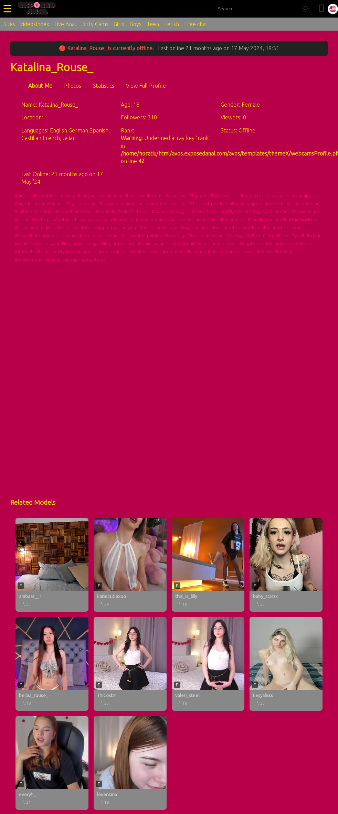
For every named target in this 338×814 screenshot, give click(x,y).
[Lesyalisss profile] (286, 664)
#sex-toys (234, 235)
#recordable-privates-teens (89, 235)
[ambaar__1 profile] (51, 565)
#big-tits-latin (48, 203)
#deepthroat (205, 211)
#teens (43, 251)
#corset (159, 211)
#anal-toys (175, 195)
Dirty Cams (94, 24)
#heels (237, 219)
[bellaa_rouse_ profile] (51, 664)
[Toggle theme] (305, 8)
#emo (282, 211)
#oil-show (167, 227)
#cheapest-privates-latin (212, 203)
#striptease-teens (293, 243)
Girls (119, 24)
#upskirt (53, 259)
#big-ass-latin (222, 195)
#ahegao (86, 195)
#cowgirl (179, 211)
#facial (21, 219)
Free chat (196, 24)
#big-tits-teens (80, 203)
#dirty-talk (232, 211)
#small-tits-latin (306, 235)
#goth (110, 219)
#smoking (60, 243)
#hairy (126, 219)
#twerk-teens (28, 259)
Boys (135, 24)
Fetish (171, 24)
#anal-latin (124, 195)
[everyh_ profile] (51, 763)
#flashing (40, 219)
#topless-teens (144, 251)
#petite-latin (256, 227)
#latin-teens (57, 227)
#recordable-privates (35, 235)
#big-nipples (304, 195)
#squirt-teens (195, 243)
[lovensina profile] (130, 763)
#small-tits (277, 235)
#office (146, 227)
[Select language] (333, 9)
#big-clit (280, 195)
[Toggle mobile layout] (321, 8)
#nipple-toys (106, 227)
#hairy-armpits (150, 219)
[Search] (289, 8)
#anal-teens (150, 195)
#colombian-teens (74, 211)
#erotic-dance (305, 211)
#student (23, 251)
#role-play (174, 235)
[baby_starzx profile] (286, 565)
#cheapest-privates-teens (266, 203)
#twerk (263, 251)
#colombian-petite (33, 211)
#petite (232, 227)
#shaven (255, 235)
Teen (153, 24)
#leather (82, 227)
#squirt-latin (167, 243)
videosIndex (34, 24)
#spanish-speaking (92, 243)
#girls (19, 195)
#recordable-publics (140, 235)
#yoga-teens (93, 259)
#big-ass (197, 195)
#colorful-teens (132, 211)
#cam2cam (131, 203)
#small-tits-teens (30, 243)
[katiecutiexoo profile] (130, 565)
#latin (36, 227)
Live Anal (65, 24)
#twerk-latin (286, 251)
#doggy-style (259, 211)
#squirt (144, 243)
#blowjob (107, 203)
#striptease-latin (255, 243)
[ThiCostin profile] (130, 664)
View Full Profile (146, 86)
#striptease (224, 243)
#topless (86, 251)
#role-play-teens (205, 235)
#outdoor (211, 227)
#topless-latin (112, 251)
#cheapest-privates (165, 203)
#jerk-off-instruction (296, 219)
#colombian (307, 203)
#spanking (124, 243)
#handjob (206, 219)
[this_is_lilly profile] (208, 565)
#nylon (129, 227)
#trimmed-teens (236, 251)
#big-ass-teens (253, 195)
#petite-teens (287, 227)
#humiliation (259, 219)
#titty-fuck (64, 251)
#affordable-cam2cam (51, 195)
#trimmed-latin (201, 251)
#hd (223, 219)
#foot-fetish (65, 219)
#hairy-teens (180, 219)
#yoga (71, 259)
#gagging (91, 219)
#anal (104, 195)
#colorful (105, 211)
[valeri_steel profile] (208, 664)
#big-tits (22, 203)
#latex (20, 227)
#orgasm (189, 227)
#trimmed (172, 251)
